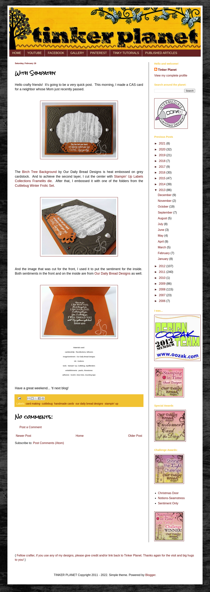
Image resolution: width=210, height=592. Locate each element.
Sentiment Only (168, 503)
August (163, 218)
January (163, 258)
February (164, 253)
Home (80, 435)
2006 (162, 301)
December (165, 195)
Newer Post (23, 435)
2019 (162, 155)
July (161, 224)
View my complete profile (170, 75)
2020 (162, 149)
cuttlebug (47, 403)
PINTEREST (98, 53)
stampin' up (111, 403)
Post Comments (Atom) (48, 443)
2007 (162, 295)
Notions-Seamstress (171, 498)
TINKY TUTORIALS (126, 53)
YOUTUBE (34, 53)
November (165, 200)
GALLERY (77, 53)
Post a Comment (31, 427)
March (162, 247)
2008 (162, 289)
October (163, 206)
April (161, 241)
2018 (162, 161)
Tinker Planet (167, 69)
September (165, 212)
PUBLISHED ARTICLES (161, 53)
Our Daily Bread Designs (112, 273)
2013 (162, 190)
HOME (16, 53)
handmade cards (64, 403)
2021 (162, 143)
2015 (162, 178)
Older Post (135, 435)
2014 (162, 184)
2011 (162, 271)
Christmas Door (168, 493)
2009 (162, 283)
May (161, 235)
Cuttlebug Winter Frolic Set (34, 185)
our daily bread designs (89, 403)
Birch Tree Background (39, 172)
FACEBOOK (56, 53)
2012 (162, 266)
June (161, 229)
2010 (162, 277)
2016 (162, 172)
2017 (162, 166)
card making (33, 403)
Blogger (150, 575)
